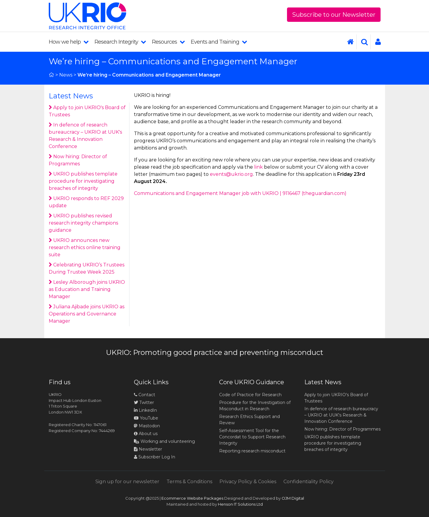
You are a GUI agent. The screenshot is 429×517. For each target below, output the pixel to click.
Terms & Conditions (189, 481)
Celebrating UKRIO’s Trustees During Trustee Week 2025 (86, 268)
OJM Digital (293, 498)
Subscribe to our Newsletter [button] (333, 14)
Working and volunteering (164, 441)
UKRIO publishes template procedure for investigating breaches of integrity (83, 181)
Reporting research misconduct (252, 451)
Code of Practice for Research (250, 394)
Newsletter (148, 449)
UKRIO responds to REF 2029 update (86, 202)
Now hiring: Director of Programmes (78, 160)
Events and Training (219, 42)
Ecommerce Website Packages (192, 498)
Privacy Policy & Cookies (247, 481)
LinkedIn (145, 410)
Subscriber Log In (154, 457)
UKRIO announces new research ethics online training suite (84, 247)
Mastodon (149, 425)
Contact (144, 394)
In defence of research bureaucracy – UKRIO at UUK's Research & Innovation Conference (85, 135)
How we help (68, 42)
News (65, 75)
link (258, 167)
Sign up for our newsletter (127, 481)
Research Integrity (120, 42)
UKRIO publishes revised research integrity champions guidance (83, 223)
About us (146, 433)
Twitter (144, 402)
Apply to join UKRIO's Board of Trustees (87, 111)
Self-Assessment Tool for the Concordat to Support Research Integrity (252, 437)
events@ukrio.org (231, 174)
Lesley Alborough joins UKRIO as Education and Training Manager (87, 289)
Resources (168, 42)
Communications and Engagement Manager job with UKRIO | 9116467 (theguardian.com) (240, 193)
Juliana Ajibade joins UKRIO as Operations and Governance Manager (86, 314)
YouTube (146, 418)
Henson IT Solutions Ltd (240, 504)
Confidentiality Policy (308, 481)
